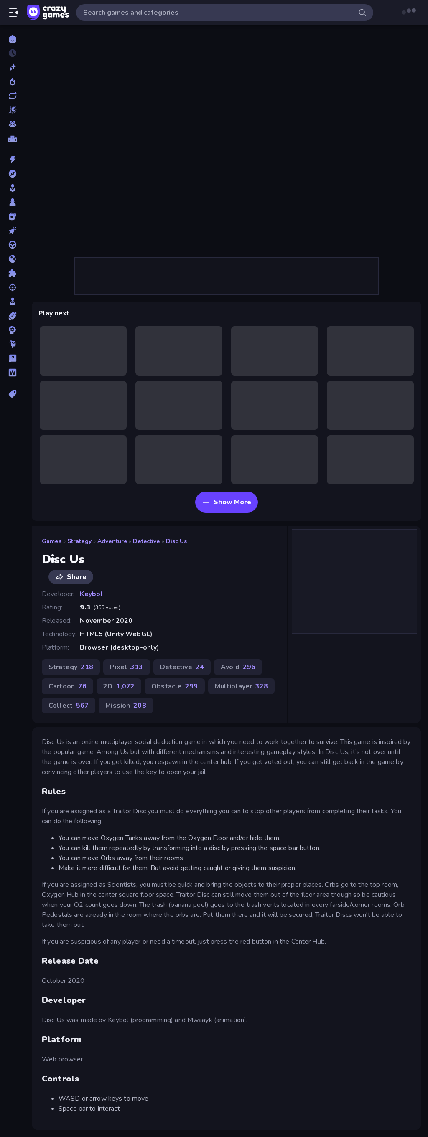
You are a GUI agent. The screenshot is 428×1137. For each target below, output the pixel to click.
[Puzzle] (12, 273)
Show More (226, 502)
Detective (146, 541)
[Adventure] (12, 174)
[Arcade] (12, 188)
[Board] (12, 202)
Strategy (79, 541)
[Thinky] (12, 344)
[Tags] (12, 394)
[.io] (12, 259)
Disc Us (176, 541)
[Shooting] (12, 287)
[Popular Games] (12, 81)
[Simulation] (12, 301)
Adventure (112, 541)
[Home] (12, 39)
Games (51, 541)
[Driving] (12, 245)
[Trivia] (12, 358)
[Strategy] (12, 330)
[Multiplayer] (12, 124)
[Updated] (12, 96)
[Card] (12, 216)
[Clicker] (12, 230)
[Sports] (12, 316)
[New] (12, 67)
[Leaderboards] (12, 138)
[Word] (12, 372)
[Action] (12, 159)
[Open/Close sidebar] (13, 13)
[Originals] (12, 110)
